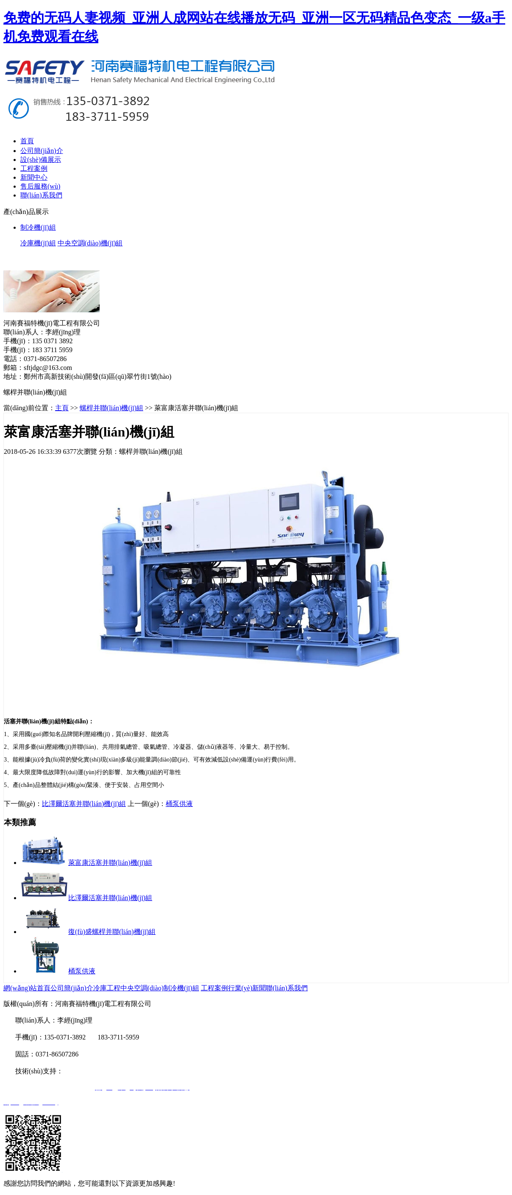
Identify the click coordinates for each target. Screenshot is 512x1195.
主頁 (62, 407)
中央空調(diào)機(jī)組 (90, 243)
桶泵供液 (179, 803)
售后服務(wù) (40, 186)
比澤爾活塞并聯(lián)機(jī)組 (84, 803)
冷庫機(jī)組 (38, 243)
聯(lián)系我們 (41, 195)
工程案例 (33, 168)
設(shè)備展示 (40, 159)
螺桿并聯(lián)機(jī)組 (111, 407)
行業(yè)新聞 (247, 988)
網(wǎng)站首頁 (26, 988)
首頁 (27, 141)
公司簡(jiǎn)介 (41, 150)
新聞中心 (33, 177)
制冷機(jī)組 (181, 988)
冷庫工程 (106, 988)
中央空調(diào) (142, 988)
